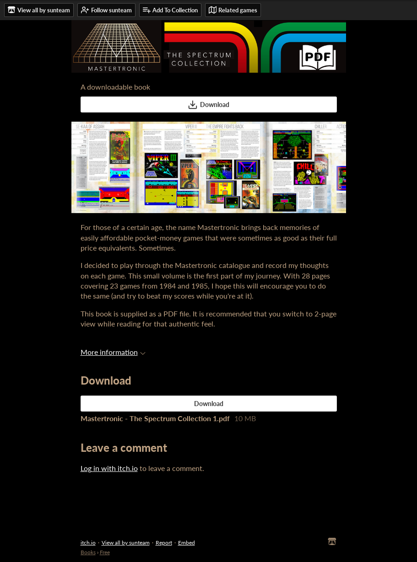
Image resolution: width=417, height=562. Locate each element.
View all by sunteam (126, 542)
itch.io (88, 542)
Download (208, 105)
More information (113, 352)
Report (164, 542)
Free (105, 552)
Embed (186, 542)
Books (88, 552)
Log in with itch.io (109, 468)
